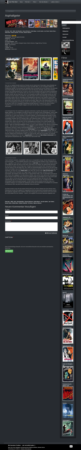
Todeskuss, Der (66, 217)
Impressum (65, 34)
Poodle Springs (66, 61)
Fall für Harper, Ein (67, 274)
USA (11, 31)
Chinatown (65, 98)
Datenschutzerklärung (68, 40)
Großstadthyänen (67, 156)
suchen (64, 25)
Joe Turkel (46, 31)
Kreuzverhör (66, 310)
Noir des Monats (44, 2)
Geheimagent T (66, 420)
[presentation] (16, 243)
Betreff (6, 215)
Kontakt (65, 37)
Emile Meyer (34, 31)
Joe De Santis (40, 31)
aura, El (65, 292)
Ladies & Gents (55, 2)
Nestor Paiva (52, 31)
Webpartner (65, 31)
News (21, 2)
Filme (35, 2)
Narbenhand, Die (67, 346)
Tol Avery (21, 32)
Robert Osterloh (14, 32)
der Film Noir (13, 2)
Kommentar (8, 221)
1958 (14, 31)
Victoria (65, 403)
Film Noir (28, 2)
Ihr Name (7, 209)
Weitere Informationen (26, 448)
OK (71, 446)
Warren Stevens (27, 32)
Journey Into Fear (67, 327)
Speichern (9, 251)
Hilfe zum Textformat (51, 233)
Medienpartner (66, 28)
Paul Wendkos (19, 31)
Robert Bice (7, 32)
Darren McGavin (26, 31)
